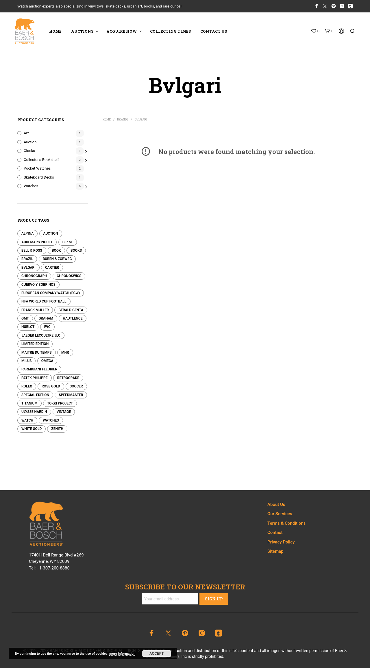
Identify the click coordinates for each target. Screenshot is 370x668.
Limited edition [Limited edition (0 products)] (35, 344)
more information (122, 653)
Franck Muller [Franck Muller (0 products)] (35, 310)
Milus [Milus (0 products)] (26, 361)
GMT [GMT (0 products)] (25, 318)
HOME (55, 31)
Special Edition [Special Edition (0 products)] (35, 395)
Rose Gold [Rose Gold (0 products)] (51, 386)
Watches (31, 186)
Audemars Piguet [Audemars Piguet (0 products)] (37, 242)
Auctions (82, 31)
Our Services (279, 513)
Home (107, 119)
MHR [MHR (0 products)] (65, 352)
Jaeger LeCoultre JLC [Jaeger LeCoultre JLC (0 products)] (40, 335)
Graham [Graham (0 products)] (45, 318)
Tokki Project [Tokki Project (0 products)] (60, 403)
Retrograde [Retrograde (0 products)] (68, 378)
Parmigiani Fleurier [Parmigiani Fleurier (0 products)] (39, 369)
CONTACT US (213, 31)
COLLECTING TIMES (170, 31)
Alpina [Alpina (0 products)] (27, 233)
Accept (156, 654)
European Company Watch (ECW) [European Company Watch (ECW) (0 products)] (50, 293)
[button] (315, 31)
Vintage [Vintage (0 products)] (64, 412)
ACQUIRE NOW (121, 31)
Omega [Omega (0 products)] (47, 361)
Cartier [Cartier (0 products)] (52, 268)
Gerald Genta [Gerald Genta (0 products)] (70, 310)
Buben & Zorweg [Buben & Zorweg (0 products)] (57, 259)
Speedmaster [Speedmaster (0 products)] (71, 395)
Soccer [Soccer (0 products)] (76, 386)
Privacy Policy (281, 542)
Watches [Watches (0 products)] (51, 420)
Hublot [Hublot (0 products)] (27, 327)
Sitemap (275, 551)
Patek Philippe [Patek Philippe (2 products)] (34, 378)
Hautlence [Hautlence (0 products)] (72, 318)
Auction (30, 142)
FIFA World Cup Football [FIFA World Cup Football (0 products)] (43, 301)
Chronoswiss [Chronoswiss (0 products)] (69, 276)
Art (26, 133)
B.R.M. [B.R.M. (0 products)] (67, 242)
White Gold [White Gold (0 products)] (31, 429)
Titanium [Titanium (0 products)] (29, 403)
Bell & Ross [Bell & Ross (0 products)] (31, 250)
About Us (276, 504)
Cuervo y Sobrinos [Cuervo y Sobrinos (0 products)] (38, 285)
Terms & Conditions (286, 523)
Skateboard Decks (39, 177)
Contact (275, 532)
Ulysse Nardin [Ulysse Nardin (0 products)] (34, 412)
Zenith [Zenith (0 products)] (57, 429)
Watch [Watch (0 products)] (27, 420)
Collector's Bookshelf (41, 159)
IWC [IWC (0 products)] (47, 327)
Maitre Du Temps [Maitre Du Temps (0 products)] (36, 352)
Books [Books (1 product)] (76, 250)
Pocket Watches (37, 168)
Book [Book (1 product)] (56, 250)
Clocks (29, 151)
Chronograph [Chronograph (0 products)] (34, 276)
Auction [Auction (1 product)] (50, 233)
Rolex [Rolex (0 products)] (26, 386)
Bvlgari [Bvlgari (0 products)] (28, 268)
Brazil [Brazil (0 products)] (27, 259)
